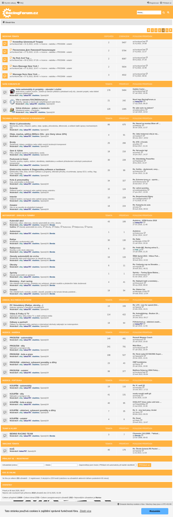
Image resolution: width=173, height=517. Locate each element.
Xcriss (137, 258)
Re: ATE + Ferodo (140, 142)
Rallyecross (78, 227)
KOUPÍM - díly (17, 394)
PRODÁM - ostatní (64, 44)
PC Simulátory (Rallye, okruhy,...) (26, 305)
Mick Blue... (138, 346)
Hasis (137, 420)
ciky (21, 95)
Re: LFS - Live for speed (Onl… (146, 305)
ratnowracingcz (141, 275)
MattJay (138, 126)
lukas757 (27, 95)
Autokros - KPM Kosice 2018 (145, 220)
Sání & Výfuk (16, 150)
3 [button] (159, 30)
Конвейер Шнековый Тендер (28, 42)
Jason (137, 315)
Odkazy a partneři (19, 322)
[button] (148, 30)
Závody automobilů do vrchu (29, 227)
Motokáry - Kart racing (21, 281)
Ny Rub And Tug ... (22, 58)
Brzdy (13, 142)
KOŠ (12, 449)
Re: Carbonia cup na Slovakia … (146, 264)
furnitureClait (17, 44)
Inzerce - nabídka (48, 44)
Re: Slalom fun (139, 289)
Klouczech (139, 283)
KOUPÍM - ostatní (18, 418)
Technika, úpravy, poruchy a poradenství (23, 118)
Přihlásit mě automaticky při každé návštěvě (118, 465)
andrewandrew (141, 190)
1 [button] (152, 30)
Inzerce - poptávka (12, 380)
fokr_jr (138, 250)
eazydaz (138, 388)
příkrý (137, 144)
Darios (137, 364)
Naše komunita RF (11, 84)
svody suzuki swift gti (142, 394)
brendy (138, 396)
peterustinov (140, 110)
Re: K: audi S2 (139, 385)
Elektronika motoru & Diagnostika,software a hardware (37, 169)
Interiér (13, 196)
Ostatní (13, 205)
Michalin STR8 (141, 241)
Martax (98, 498)
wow (137, 207)
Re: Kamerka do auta (141, 205)
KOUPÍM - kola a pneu (21, 402)
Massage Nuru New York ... (26, 74)
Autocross (139, 171)
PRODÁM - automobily (21, 337)
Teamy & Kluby (9, 428)
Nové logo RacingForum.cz (144, 99)
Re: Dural (137, 418)
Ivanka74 (138, 136)
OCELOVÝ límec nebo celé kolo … (147, 402)
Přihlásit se (8, 459)
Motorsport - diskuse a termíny (18, 215)
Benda (52, 225)
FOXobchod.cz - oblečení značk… (147, 322)
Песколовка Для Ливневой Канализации (34, 50)
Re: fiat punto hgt (140, 150)
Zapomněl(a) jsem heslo (88, 465)
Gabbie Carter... (139, 89)
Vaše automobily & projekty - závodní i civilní (38, 89)
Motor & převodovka (20, 123)
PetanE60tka (140, 404)
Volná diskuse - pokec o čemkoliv (33, 108)
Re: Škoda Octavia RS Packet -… (146, 449)
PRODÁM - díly (17, 346)
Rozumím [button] (155, 511)
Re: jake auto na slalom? (143, 108)
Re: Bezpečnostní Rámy (143, 196)
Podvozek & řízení (19, 159)
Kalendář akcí (17, 220)
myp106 (138, 267)
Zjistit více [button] (85, 511)
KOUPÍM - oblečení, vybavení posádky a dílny (33, 410)
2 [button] (155, 30)
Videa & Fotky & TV (19, 313)
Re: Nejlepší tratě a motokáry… (146, 281)
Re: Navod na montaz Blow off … (147, 123)
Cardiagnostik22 (141, 199)
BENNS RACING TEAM (21, 433)
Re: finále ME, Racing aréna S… (146, 248)
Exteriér (14, 188)
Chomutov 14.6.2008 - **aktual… (146, 433)
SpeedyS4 (44, 95)
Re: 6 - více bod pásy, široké (144, 410)
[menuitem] (20, 3)
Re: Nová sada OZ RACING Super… (148, 354)
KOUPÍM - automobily (21, 385)
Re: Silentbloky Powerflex (143, 159)
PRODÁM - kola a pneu (21, 354)
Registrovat (23, 459)
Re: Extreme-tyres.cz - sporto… (146, 180)
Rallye (55, 227)
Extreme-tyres (140, 182)
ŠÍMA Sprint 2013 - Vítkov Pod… (146, 256)
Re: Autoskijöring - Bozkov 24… (146, 313)
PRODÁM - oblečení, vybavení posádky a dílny (33, 362)
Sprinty (88, 227)
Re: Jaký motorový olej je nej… (146, 134)
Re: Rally (136, 239)
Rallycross (15, 248)
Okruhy (47, 227)
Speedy (138, 307)
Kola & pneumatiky (19, 180)
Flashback (139, 161)
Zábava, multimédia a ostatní (16, 300)
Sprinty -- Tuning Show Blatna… (146, 273)
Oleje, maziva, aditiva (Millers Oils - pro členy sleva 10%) (38, 134)
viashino (35, 95)
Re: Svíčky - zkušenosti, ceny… (146, 169)
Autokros (136, 231)
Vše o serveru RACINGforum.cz (32, 99)
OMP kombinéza (139, 362)
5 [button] (166, 30)
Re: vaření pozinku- (141, 188)
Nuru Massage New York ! (26, 66)
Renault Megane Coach (142, 337)
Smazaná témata (10, 444)
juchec (137, 152)
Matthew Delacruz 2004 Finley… (146, 370)
